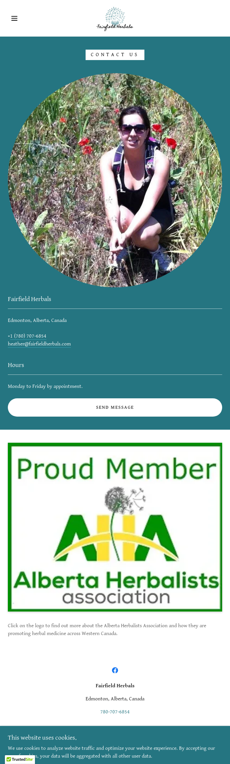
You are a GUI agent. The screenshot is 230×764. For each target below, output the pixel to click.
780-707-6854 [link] (115, 712)
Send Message (115, 407)
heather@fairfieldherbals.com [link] (39, 344)
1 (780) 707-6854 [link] (28, 336)
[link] (115, 18)
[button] (18, 18)
